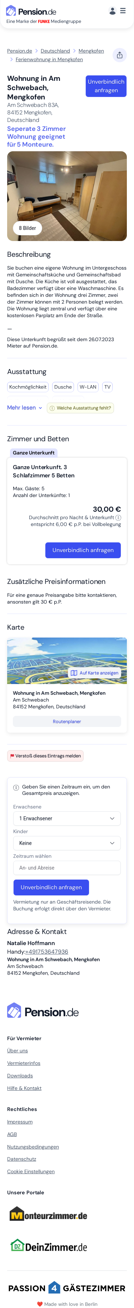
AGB (12, 1134)
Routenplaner (67, 721)
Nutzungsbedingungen (33, 1147)
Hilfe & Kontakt (24, 1088)
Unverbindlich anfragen (106, 86)
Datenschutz (21, 1159)
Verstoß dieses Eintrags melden (45, 756)
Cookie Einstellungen (31, 1171)
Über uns (17, 1050)
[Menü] (117, 11)
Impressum (20, 1121)
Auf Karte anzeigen (94, 673)
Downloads (20, 1075)
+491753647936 (46, 951)
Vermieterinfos (23, 1063)
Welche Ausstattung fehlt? (80, 408)
